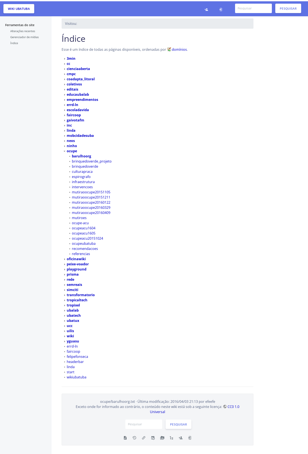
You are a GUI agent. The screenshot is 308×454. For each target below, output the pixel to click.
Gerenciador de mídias (24, 36)
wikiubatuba (76, 375)
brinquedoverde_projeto (92, 160)
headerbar (75, 360)
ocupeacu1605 (83, 232)
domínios (179, 48)
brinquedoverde (85, 165)
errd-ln (72, 345)
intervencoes (82, 185)
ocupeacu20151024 (87, 237)
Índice (14, 42)
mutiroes (79, 216)
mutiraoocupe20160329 (91, 206)
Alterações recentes (22, 30)
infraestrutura (83, 180)
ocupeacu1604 (83, 226)
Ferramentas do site (19, 24)
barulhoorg (81, 154)
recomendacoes (85, 247)
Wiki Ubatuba (19, 7)
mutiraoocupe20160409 (91, 211)
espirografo (81, 175)
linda (71, 365)
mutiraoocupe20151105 (91, 190)
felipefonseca (77, 355)
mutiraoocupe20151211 (91, 196)
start (70, 370)
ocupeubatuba (84, 242)
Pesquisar (288, 7)
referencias (81, 252)
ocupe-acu (80, 221)
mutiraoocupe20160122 (91, 201)
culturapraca (82, 170)
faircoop (73, 350)
